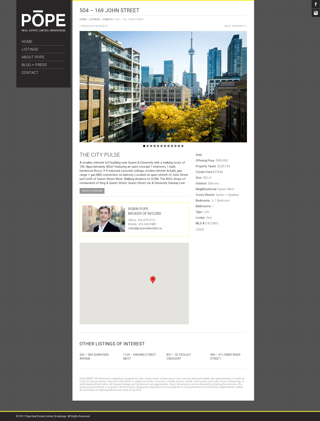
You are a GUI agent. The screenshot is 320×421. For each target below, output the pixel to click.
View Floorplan (92, 190)
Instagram (316, 13)
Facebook (316, 4)
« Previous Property (94, 26)
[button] (153, 280)
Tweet (200, 229)
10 (175, 146)
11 (179, 146)
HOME (27, 41)
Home (83, 19)
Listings (94, 19)
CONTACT (30, 72)
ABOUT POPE (33, 57)
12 (182, 146)
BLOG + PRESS (34, 65)
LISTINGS (30, 49)
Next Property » (236, 26)
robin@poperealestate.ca (145, 228)
